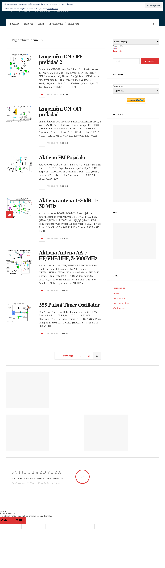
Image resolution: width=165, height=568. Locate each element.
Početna (14, 24)
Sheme (41, 24)
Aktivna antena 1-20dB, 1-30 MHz (68, 205)
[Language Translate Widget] (136, 44)
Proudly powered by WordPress (23, 485)
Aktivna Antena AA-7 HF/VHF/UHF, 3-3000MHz (68, 258)
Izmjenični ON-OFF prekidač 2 (60, 62)
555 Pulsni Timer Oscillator (69, 307)
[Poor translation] (18, 523)
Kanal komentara (121, 305)
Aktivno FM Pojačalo (62, 159)
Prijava (116, 295)
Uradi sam (73, 24)
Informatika (56, 24)
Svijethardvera (37, 474)
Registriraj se (119, 290)
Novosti (28, 24)
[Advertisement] (132, 166)
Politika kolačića (52, 9)
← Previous (65, 358)
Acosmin (57, 485)
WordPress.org (120, 310)
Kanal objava (119, 300)
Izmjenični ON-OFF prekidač (60, 114)
